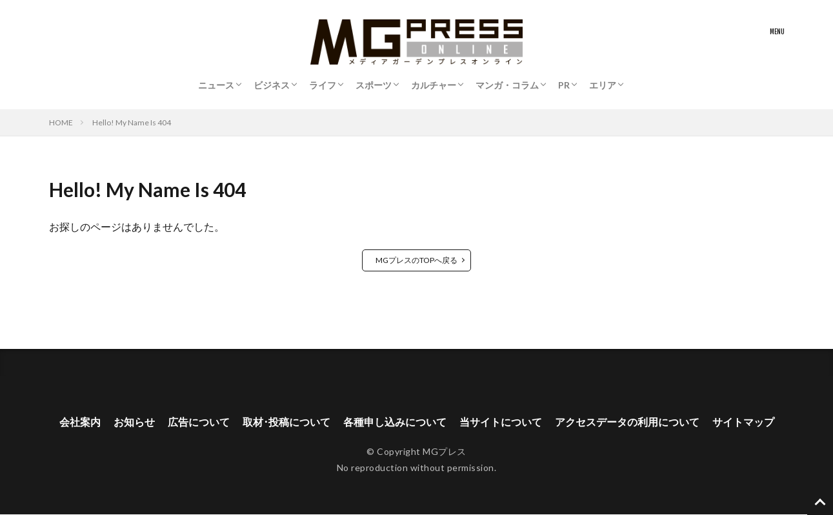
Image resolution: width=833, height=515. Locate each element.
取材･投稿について (286, 422)
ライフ (322, 84)
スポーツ (374, 84)
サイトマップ (743, 422)
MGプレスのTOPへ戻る (416, 260)
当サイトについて (500, 422)
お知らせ (134, 422)
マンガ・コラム (507, 84)
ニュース (216, 84)
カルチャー (433, 84)
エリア (602, 84)
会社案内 (80, 422)
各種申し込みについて (395, 422)
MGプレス (445, 452)
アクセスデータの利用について (627, 422)
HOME (61, 122)
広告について (199, 422)
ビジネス (272, 84)
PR (564, 84)
